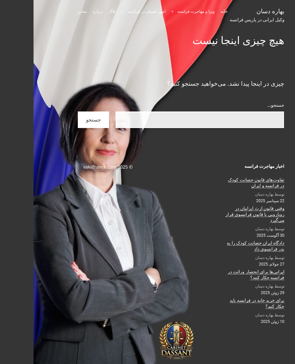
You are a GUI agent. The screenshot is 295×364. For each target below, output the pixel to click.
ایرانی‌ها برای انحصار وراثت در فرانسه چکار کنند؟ (222, 274)
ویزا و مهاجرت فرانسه (162, 11)
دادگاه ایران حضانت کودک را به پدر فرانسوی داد (222, 245)
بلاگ (78, 11)
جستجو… (242, 105)
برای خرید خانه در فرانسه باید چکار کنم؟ (223, 303)
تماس (48, 11)
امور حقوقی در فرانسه (113, 11)
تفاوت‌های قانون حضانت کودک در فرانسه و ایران (222, 182)
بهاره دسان (237, 11)
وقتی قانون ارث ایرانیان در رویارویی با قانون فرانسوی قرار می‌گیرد (221, 214)
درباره (64, 11)
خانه (190, 11)
